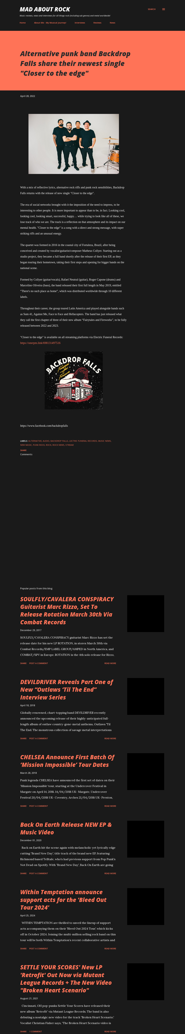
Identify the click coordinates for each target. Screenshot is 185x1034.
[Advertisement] (69, 551)
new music (26, 445)
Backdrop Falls (59, 441)
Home (23, 22)
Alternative (35, 441)
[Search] (152, 9)
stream (69, 445)
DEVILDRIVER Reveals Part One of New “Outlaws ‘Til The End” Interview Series (66, 689)
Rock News (58, 445)
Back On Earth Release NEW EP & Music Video (66, 828)
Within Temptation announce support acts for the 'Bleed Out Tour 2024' (63, 899)
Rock (48, 445)
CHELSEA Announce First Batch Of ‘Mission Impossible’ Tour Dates (67, 761)
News (112, 22)
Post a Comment (38, 663)
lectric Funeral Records (83, 441)
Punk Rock (39, 445)
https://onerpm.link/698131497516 (40, 342)
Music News (104, 441)
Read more (110, 663)
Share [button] (23, 450)
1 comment (35, 1031)
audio (46, 441)
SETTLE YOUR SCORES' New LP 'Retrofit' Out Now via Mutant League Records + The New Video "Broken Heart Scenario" (66, 978)
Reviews (97, 22)
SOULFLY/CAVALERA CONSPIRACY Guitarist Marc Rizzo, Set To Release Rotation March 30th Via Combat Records (67, 610)
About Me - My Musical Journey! (50, 22)
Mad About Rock (45, 9)
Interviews (80, 22)
